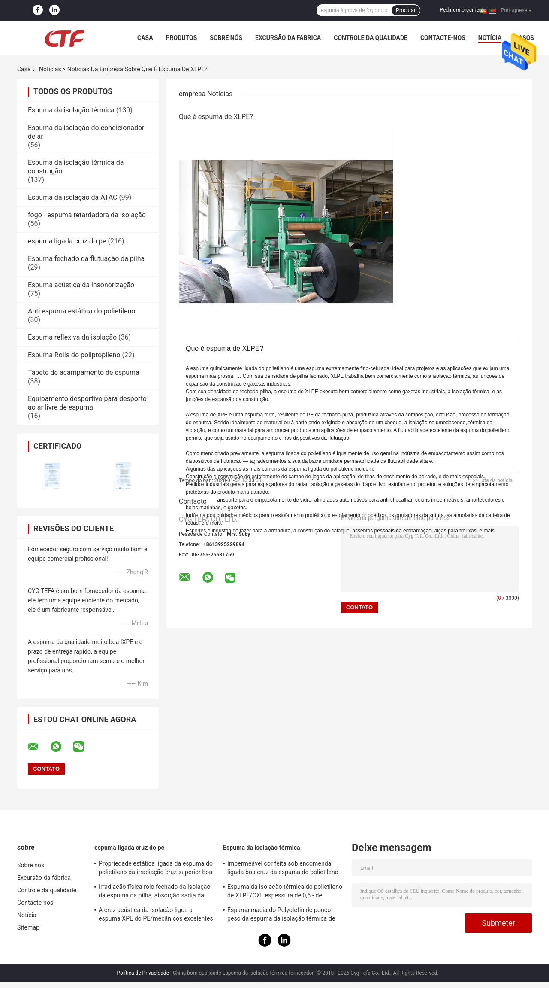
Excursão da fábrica (288, 37)
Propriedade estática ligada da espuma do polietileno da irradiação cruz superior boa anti (156, 869)
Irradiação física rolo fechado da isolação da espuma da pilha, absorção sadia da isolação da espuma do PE (155, 892)
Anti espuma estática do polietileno (81, 311)
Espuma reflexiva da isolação (72, 337)
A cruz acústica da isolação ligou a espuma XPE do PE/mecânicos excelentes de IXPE (156, 915)
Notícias (50, 69)
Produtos (181, 37)
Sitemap (28, 927)
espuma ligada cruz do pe (67, 241)
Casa (145, 37)
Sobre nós (226, 37)
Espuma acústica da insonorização (81, 285)
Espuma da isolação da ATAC (72, 197)
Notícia (490, 37)
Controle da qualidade (370, 37)
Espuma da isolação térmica (71, 110)
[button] (349, 348)
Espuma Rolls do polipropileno (74, 355)
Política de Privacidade (143, 973)
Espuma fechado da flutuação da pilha (86, 259)
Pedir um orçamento (463, 10)
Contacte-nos (442, 37)
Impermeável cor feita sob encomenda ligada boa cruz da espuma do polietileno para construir (282, 869)
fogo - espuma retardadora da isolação (87, 215)
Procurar (406, 10)
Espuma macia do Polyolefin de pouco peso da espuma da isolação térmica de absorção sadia (281, 915)
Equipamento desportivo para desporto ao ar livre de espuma (87, 403)
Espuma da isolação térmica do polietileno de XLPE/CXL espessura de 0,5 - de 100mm (284, 892)
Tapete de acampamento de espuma (83, 372)
